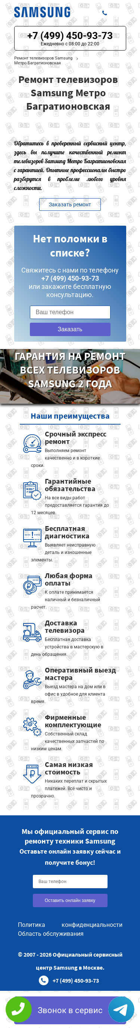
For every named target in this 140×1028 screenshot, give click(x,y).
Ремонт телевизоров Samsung (43, 58)
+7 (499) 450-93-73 (70, 35)
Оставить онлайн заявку (70, 900)
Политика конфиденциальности (70, 924)
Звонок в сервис (70, 1010)
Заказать (69, 329)
